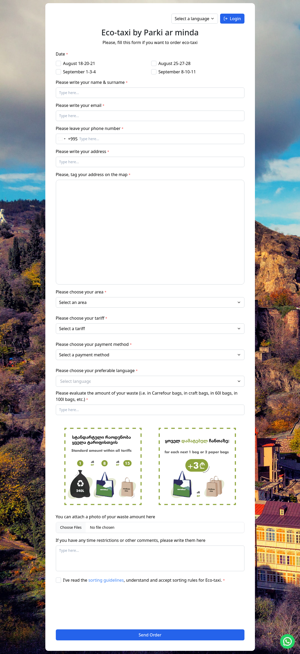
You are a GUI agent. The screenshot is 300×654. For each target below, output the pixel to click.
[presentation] (77, 606)
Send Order (150, 635)
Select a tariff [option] (72, 328)
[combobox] (150, 302)
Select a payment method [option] (84, 355)
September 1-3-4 (79, 72)
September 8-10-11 (177, 72)
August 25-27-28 (175, 63)
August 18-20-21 (79, 63)
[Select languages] (77, 381)
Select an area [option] (73, 302)
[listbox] (194, 19)
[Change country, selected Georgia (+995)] (67, 139)
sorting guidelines (106, 580)
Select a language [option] (192, 18)
